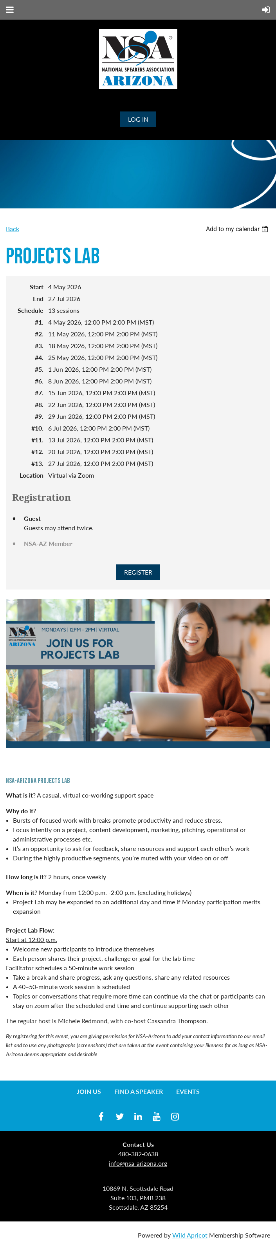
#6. (39, 381)
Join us (89, 1091)
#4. (39, 357)
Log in (138, 119)
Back (12, 228)
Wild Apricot (189, 1235)
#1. (39, 322)
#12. (37, 451)
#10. (37, 428)
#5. (39, 369)
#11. (37, 440)
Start (36, 286)
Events (188, 1091)
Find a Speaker (138, 1091)
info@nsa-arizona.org (138, 1163)
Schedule (30, 310)
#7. (39, 392)
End (38, 298)
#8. (39, 404)
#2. (39, 334)
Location (31, 475)
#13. (37, 463)
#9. (39, 416)
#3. (39, 345)
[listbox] (238, 229)
